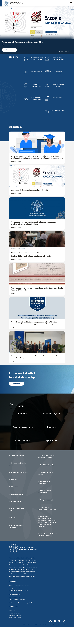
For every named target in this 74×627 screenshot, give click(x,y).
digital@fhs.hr (30, 603)
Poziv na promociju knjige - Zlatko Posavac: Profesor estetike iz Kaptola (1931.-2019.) (37, 289)
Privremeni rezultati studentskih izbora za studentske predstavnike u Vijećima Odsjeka (33, 223)
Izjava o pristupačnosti (15, 617)
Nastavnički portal (16, 494)
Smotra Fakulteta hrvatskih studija (44, 482)
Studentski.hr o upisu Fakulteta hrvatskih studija (31, 256)
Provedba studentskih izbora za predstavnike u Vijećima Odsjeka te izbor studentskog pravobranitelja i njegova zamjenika (34, 324)
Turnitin (12, 518)
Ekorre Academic (61, 624)
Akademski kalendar (16, 456)
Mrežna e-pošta (22, 440)
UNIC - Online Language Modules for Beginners (46, 456)
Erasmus (51, 427)
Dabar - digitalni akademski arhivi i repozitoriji (47, 508)
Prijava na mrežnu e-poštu (18, 472)
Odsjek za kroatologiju (36, 71)
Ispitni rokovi (51, 440)
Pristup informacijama (15, 615)
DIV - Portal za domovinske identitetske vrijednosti (47, 534)
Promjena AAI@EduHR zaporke (17, 464)
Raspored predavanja (23, 427)
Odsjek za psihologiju (57, 111)
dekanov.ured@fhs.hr (19, 599)
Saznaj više (13, 161)
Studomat (22, 413)
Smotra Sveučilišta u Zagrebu (45, 473)
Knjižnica (13, 479)
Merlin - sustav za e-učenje (16, 509)
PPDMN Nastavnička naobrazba (16, 526)
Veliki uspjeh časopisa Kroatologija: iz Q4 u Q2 (29, 190)
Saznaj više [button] (9, 49)
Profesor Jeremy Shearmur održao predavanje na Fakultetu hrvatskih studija (35, 357)
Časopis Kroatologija (45, 500)
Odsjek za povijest (56, 97)
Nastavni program (51, 413)
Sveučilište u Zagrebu (46, 465)
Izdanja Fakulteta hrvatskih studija (44, 491)
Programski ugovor (16, 501)
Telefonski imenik (14, 611)
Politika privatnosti (14, 613)
